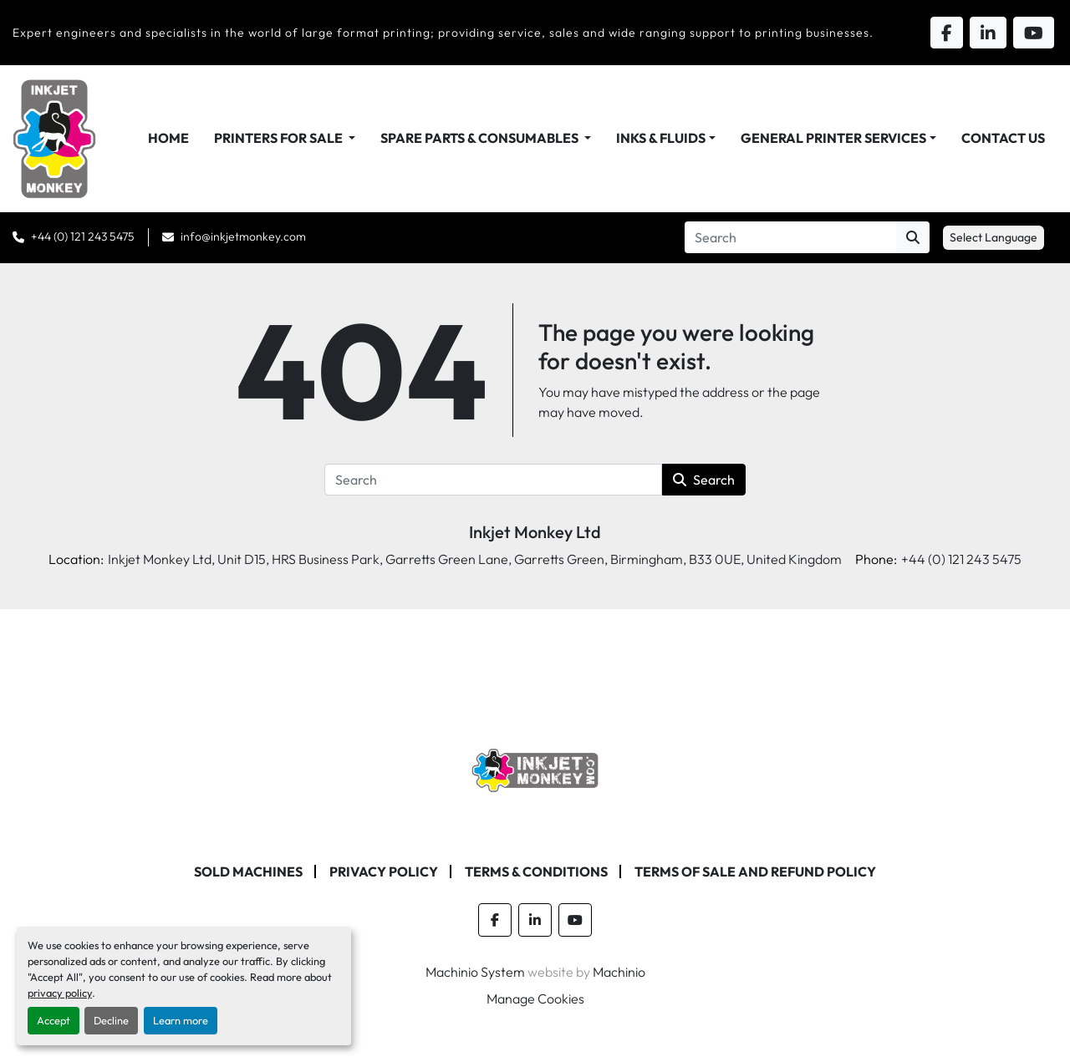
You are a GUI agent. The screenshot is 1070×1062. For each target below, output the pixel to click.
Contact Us (1003, 138)
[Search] (790, 237)
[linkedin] (535, 920)
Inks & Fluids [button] (661, 138)
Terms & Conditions (536, 871)
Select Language (993, 237)
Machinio (619, 971)
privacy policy (60, 992)
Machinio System (475, 971)
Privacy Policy (383, 871)
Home (168, 138)
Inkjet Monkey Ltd (535, 531)
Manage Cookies (535, 998)
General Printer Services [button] (833, 138)
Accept (53, 1020)
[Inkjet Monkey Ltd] (535, 768)
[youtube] (575, 920)
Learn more (180, 1020)
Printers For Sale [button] (279, 138)
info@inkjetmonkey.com (243, 236)
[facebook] (495, 920)
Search (704, 479)
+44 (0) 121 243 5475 (83, 236)
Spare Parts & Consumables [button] (480, 138)
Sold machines (248, 871)
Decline (111, 1020)
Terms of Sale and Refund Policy (755, 871)
